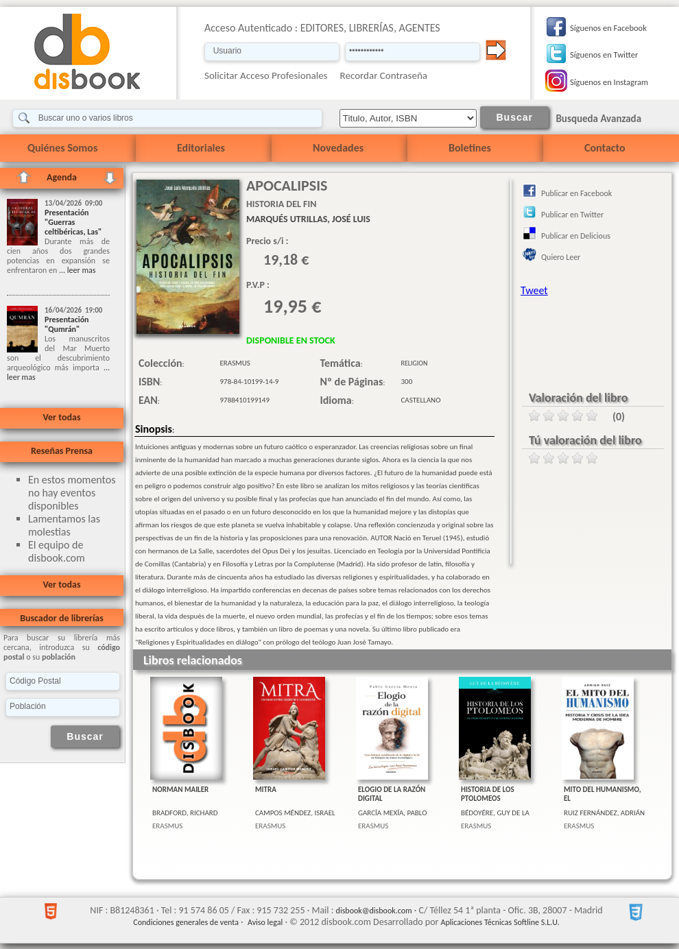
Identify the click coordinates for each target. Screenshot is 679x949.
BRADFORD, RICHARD (185, 812)
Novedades (338, 147)
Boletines (470, 147)
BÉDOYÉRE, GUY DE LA (495, 812)
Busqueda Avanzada (598, 118)
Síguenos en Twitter (604, 54)
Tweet (534, 290)
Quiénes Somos (62, 147)
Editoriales (201, 147)
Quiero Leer (560, 257)
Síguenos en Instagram (609, 82)
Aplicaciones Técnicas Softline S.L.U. (500, 922)
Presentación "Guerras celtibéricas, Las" (73, 222)
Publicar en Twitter (572, 214)
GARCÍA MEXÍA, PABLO (392, 812)
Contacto (604, 147)
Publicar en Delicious (575, 236)
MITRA (265, 789)
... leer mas (76, 270)
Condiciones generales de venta (186, 922)
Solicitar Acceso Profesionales (266, 75)
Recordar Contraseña (383, 75)
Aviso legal (265, 922)
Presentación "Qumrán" (67, 324)
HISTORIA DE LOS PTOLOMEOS (487, 794)
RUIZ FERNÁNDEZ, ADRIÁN (604, 812)
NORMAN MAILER (180, 789)
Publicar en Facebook (576, 193)
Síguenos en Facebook (608, 28)
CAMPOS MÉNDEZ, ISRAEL (295, 812)
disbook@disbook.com (374, 910)
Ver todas (61, 417)
